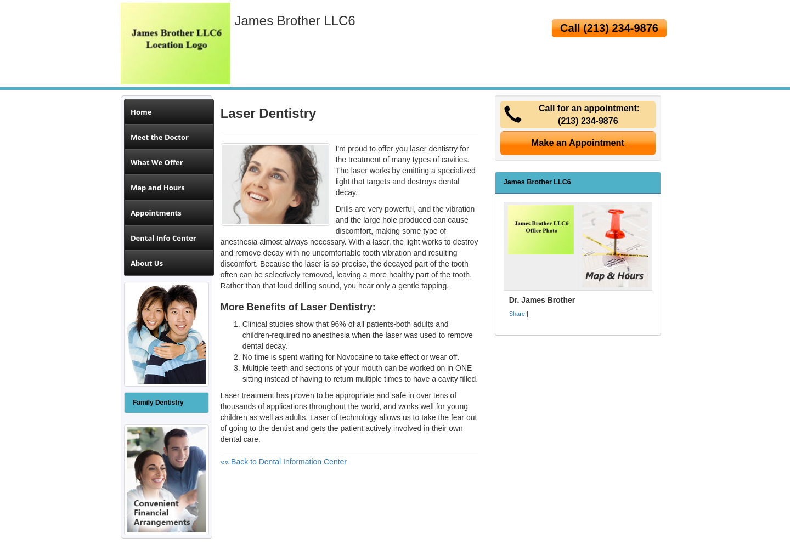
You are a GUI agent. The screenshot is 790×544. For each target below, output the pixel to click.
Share (517, 313)
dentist (282, 428)
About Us (147, 263)
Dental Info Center (163, 238)
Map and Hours (158, 187)
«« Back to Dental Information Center (284, 461)
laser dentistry (434, 148)
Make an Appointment (578, 143)
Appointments (156, 213)
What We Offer (157, 162)
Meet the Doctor (160, 137)
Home (141, 112)
